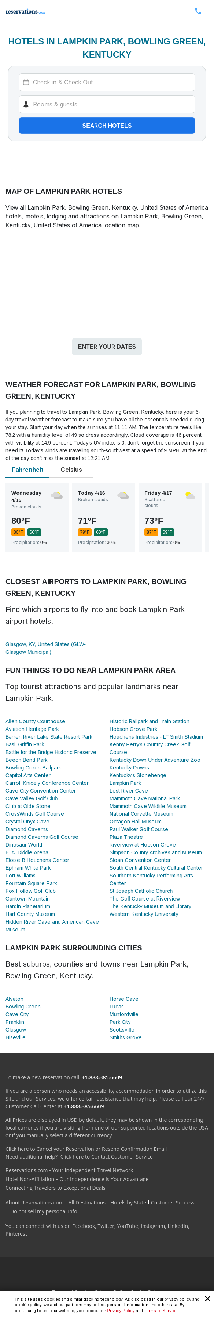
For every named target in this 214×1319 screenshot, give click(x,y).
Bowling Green (23, 1006)
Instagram (153, 1225)
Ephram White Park (28, 868)
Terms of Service (161, 1310)
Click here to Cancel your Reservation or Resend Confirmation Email (86, 1148)
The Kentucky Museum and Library (150, 906)
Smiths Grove (126, 1037)
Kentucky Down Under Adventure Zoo (155, 760)
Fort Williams (20, 875)
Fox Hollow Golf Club (30, 891)
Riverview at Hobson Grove (143, 844)
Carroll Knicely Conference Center (47, 783)
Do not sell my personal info (43, 1211)
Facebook (83, 1225)
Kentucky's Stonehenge (138, 775)
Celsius (71, 469)
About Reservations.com (34, 1202)
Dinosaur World (23, 844)
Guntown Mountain (27, 898)
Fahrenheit (27, 469)
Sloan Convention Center (140, 860)
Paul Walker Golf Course (139, 829)
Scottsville (122, 1029)
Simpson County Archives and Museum (156, 852)
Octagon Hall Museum (136, 821)
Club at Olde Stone (28, 806)
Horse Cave (124, 999)
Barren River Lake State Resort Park (48, 736)
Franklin (14, 1022)
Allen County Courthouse (35, 721)
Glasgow (15, 1029)
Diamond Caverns (26, 829)
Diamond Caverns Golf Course (41, 837)
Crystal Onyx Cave (27, 821)
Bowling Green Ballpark (33, 767)
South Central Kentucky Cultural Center (156, 868)
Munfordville (124, 1014)
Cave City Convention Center (40, 790)
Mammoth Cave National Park (145, 798)
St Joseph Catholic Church (141, 891)
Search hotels (107, 125)
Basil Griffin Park (24, 744)
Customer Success (173, 1202)
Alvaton (14, 999)
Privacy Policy (120, 1310)
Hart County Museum (30, 914)
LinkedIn (177, 1225)
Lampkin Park (125, 783)
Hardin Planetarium (27, 906)
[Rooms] (107, 104)
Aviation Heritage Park (32, 729)
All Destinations (87, 1202)
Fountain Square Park (31, 883)
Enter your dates (107, 346)
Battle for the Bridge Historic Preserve (50, 752)
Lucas (117, 1006)
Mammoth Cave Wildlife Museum (148, 806)
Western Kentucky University (144, 914)
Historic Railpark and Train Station (149, 721)
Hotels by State (128, 1202)
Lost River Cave (129, 790)
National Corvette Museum (141, 814)
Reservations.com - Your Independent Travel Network (69, 1170)
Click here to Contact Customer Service (106, 1156)
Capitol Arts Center (28, 775)
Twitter (105, 1225)
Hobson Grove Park (133, 729)
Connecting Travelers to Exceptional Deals (55, 1187)
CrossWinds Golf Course (34, 814)
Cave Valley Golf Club (31, 798)
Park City (120, 1022)
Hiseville (15, 1037)
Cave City (17, 1014)
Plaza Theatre (126, 837)
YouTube (127, 1225)
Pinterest (16, 1233)
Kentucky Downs (129, 767)
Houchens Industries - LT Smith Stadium (156, 736)
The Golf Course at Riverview (145, 898)
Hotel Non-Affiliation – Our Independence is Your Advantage (76, 1178)
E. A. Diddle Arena (26, 852)
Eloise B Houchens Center (37, 860)
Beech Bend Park (26, 760)
